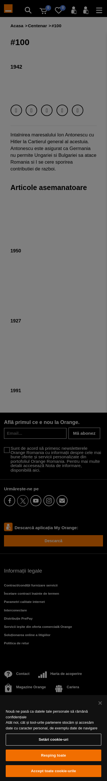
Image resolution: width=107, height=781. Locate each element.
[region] (53, 738)
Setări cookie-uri (53, 739)
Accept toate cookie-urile (53, 771)
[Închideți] (100, 703)
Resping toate (53, 755)
